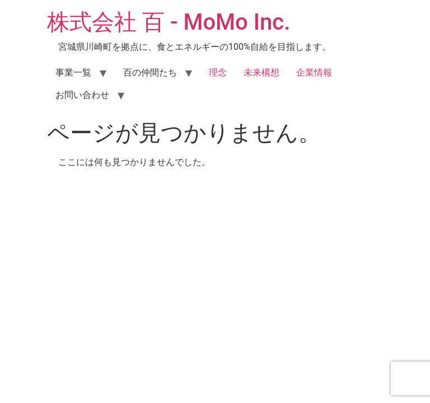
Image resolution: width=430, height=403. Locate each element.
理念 (218, 72)
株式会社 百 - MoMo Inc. (168, 22)
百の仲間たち (150, 72)
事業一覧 (73, 72)
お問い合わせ (82, 95)
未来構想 (261, 72)
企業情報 (314, 72)
